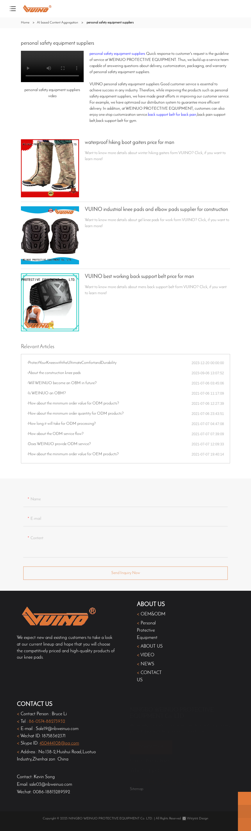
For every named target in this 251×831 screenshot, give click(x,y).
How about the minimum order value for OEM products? (73, 454)
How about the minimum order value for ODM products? (73, 403)
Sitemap (136, 789)
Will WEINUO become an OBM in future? (62, 383)
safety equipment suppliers (124, 54)
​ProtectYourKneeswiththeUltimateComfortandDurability (72, 363)
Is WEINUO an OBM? (47, 393)
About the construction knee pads (54, 373)
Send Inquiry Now (125, 574)
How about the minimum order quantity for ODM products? (76, 413)
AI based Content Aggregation (57, 22)
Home (25, 22)
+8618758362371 (164, 780)
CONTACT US (151, 745)
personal (96, 54)
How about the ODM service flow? (56, 434)
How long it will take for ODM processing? (62, 424)
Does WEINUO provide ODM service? (59, 444)
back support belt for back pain (172, 115)
